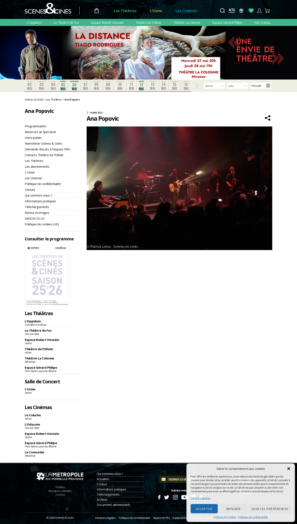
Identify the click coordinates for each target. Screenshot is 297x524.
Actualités (103, 479)
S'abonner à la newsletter (182, 479)
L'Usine (51, 390)
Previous (93, 188)
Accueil (96, 11)
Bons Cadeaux (241, 10)
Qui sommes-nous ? (38, 195)
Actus (232, 10)
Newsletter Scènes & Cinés (43, 143)
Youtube (184, 497)
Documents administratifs (113, 505)
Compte (259, 10)
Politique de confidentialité (253, 517)
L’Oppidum (34, 22)
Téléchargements (37, 207)
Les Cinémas (186, 10)
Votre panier (33, 138)
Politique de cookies (224, 517)
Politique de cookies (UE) (42, 224)
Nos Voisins (262, 22)
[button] (289, 469)
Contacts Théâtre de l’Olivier (44, 155)
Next (266, 188)
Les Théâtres (125, 10)
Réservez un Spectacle (40, 132)
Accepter (204, 509)
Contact (30, 189)
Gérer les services (200, 498)
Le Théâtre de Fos (66, 22)
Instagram (175, 497)
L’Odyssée (51, 426)
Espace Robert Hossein (107, 22)
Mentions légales (105, 518)
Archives (102, 500)
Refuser (233, 509)
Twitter (166, 497)
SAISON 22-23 (35, 218)
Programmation (35, 126)
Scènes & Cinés (64, 517)
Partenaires (180, 518)
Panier (267, 10)
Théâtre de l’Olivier (149, 22)
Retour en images (37, 213)
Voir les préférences (270, 509)
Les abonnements (37, 166)
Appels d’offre (161, 518)
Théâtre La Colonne (186, 22)
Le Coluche (51, 416)
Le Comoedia (51, 453)
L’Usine (156, 10)
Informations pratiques (40, 201)
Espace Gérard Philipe (227, 22)
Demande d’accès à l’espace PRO (48, 149)
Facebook (159, 497)
